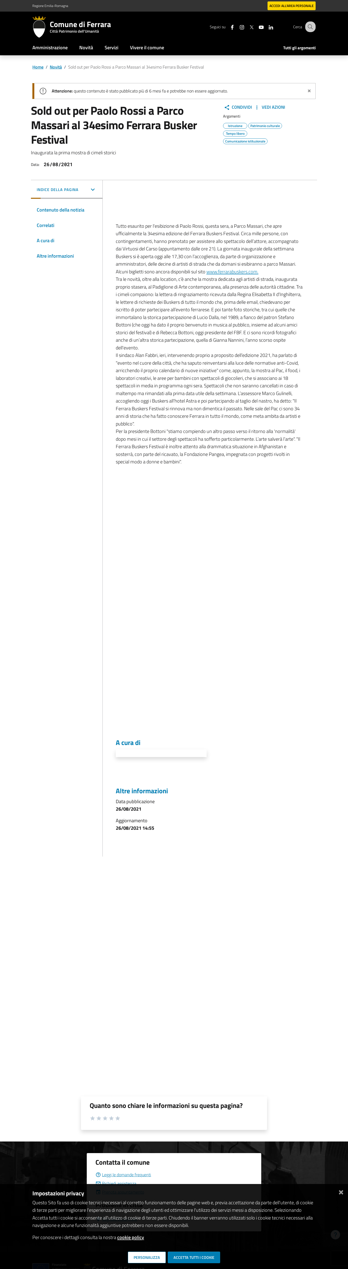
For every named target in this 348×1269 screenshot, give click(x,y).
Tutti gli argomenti (299, 48)
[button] (66, 190)
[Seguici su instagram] (238, 26)
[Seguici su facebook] (228, 26)
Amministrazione (50, 47)
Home (38, 67)
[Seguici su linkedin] (267, 26)
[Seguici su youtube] (257, 26)
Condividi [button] (238, 107)
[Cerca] (310, 27)
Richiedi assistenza (115, 1183)
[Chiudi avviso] (309, 90)
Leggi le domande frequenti (123, 1174)
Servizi (111, 47)
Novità (86, 47)
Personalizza (147, 1257)
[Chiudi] (341, 1191)
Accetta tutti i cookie (194, 1257)
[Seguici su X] (248, 26)
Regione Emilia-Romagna (50, 5)
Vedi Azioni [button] (269, 107)
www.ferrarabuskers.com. (232, 271)
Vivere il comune (147, 47)
